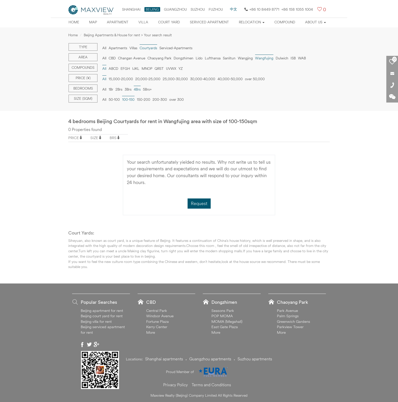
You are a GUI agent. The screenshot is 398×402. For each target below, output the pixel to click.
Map (93, 22)
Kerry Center (156, 326)
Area (83, 57)
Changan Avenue (131, 58)
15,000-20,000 (121, 79)
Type (83, 47)
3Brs (128, 89)
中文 (233, 9)
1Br (111, 89)
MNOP (147, 68)
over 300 (176, 99)
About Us (315, 22)
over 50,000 (255, 79)
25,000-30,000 (175, 79)
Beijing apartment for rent (102, 310)
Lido (199, 58)
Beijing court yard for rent (102, 315)
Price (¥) (83, 78)
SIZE (94, 137)
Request (199, 203)
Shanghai (131, 9)
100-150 (128, 99)
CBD (112, 58)
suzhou (198, 9)
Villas (133, 48)
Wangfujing (264, 58)
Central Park (156, 310)
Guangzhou (175, 9)
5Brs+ (147, 89)
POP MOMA (222, 315)
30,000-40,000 (202, 79)
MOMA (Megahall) (226, 321)
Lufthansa (213, 58)
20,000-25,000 (147, 79)
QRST (159, 68)
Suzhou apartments (255, 358)
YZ (180, 68)
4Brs (137, 89)
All (104, 48)
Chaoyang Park (159, 58)
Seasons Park (222, 310)
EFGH (125, 68)
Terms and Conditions (211, 384)
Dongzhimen (183, 58)
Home (74, 22)
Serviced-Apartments (175, 48)
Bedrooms (83, 88)
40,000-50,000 (230, 79)
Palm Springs (288, 315)
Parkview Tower (290, 326)
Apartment (117, 22)
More (150, 332)
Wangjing (245, 58)
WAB (302, 58)
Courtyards (148, 48)
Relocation (251, 22)
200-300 (160, 99)
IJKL (135, 68)
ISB (293, 58)
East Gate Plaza (224, 326)
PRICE (73, 137)
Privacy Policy (175, 384)
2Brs (118, 89)
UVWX (171, 68)
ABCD (113, 68)
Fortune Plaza (157, 321)
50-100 (114, 99)
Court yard (169, 22)
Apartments (118, 48)
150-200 (143, 99)
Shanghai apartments (164, 358)
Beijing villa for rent (96, 321)
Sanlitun (229, 58)
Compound (284, 22)
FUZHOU (216, 9)
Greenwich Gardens (293, 321)
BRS (113, 137)
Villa (143, 22)
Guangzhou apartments (210, 358)
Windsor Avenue (160, 315)
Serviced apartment (209, 22)
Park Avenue (287, 310)
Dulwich (282, 58)
